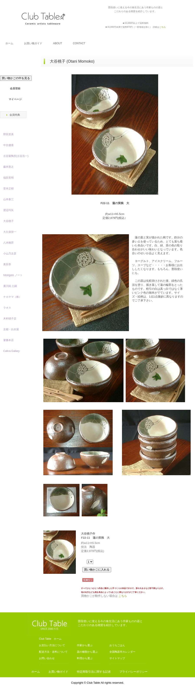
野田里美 (8, 134)
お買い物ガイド (33, 43)
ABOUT (57, 43)
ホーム (9, 43)
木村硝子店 (9, 318)
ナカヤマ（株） (12, 296)
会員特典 (15, 114)
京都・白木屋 (12, 329)
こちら (123, 595)
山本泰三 (8, 199)
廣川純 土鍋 (10, 286)
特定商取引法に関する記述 (94, 671)
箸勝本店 (8, 340)
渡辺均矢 (8, 210)
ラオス (7, 307)
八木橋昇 (8, 242)
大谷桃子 (8, 221)
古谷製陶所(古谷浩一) (15, 156)
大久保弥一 (9, 231)
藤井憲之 (8, 166)
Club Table (43, 18)
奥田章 (7, 264)
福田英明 (8, 177)
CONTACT (79, 43)
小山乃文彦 (9, 253)
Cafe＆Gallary (11, 351)
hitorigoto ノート (13, 275)
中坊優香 (8, 145)
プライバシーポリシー (133, 671)
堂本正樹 (8, 188)
